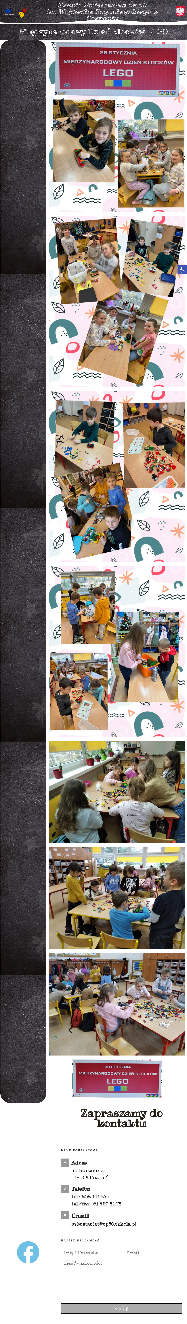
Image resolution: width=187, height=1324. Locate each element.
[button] (182, 269)
